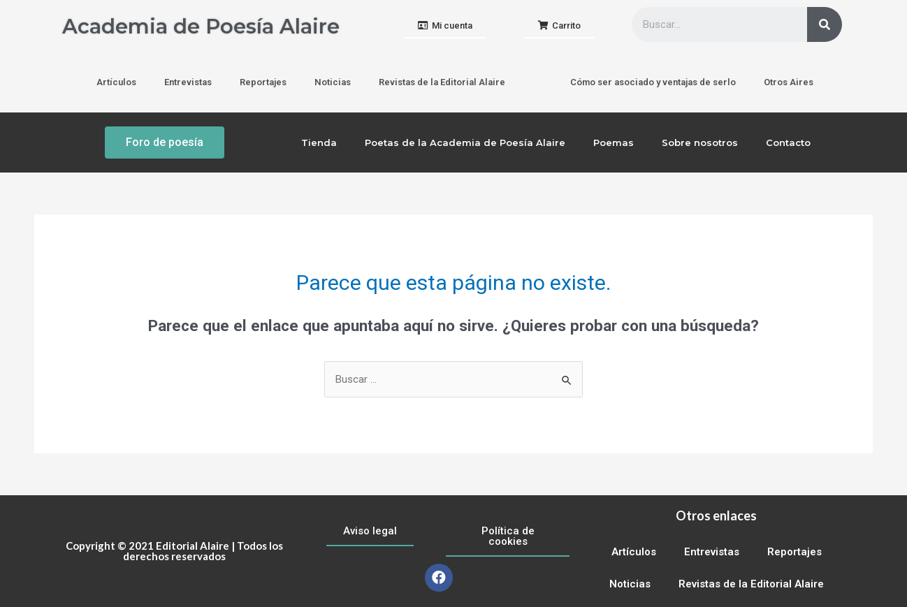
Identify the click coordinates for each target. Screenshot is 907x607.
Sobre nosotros (700, 142)
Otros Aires (788, 82)
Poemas (613, 142)
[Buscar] (824, 24)
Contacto (788, 142)
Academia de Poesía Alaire (204, 26)
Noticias (332, 82)
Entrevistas (188, 82)
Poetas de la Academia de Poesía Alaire (465, 142)
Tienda (319, 142)
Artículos (116, 82)
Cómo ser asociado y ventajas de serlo (653, 82)
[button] (445, 26)
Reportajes (263, 82)
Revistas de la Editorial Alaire (442, 82)
